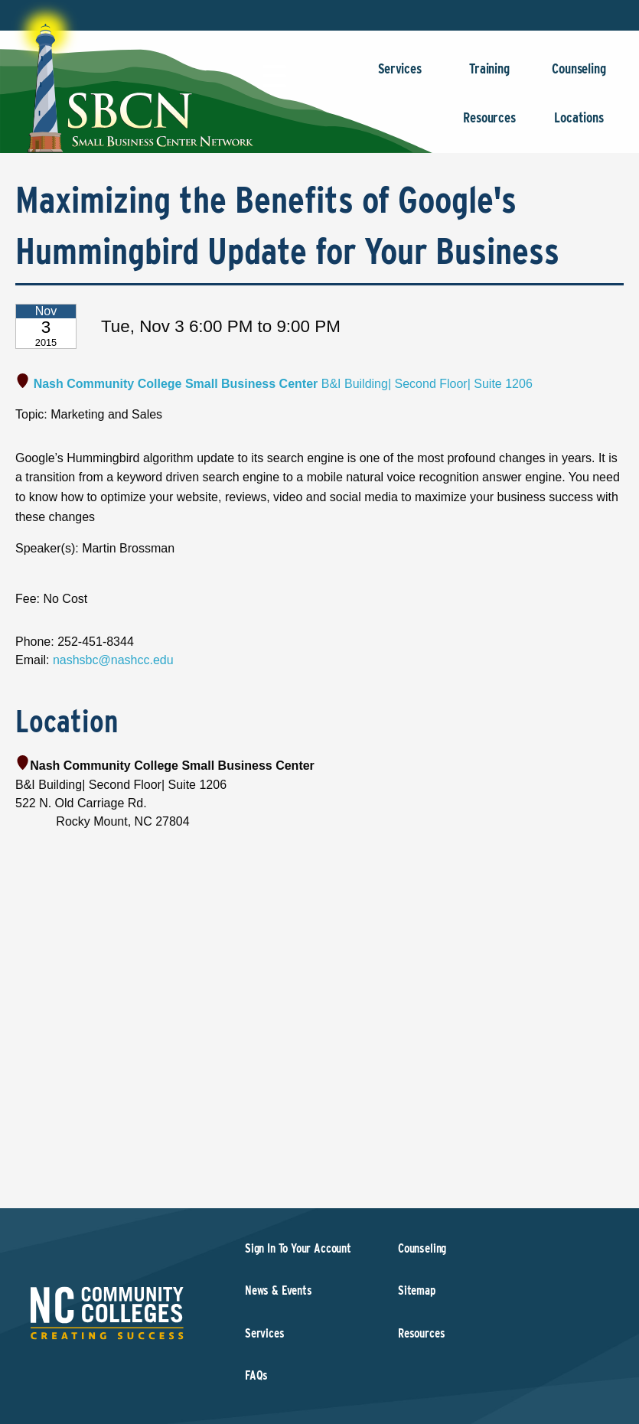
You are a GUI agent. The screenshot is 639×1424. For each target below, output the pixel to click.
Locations (579, 125)
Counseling (579, 76)
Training (489, 76)
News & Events (278, 1290)
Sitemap (416, 1290)
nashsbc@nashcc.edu (113, 659)
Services (400, 76)
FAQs (256, 1375)
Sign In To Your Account (298, 1248)
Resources (489, 125)
